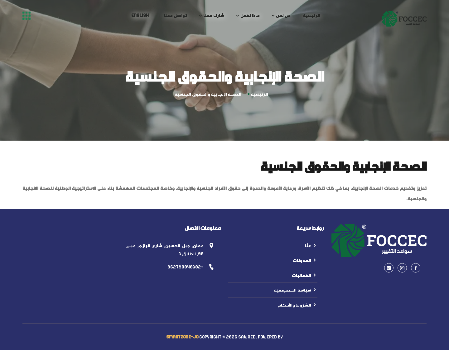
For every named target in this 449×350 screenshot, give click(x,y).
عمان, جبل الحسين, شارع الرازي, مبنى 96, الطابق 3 (164, 250)
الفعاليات (304, 275)
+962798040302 (185, 267)
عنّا (311, 245)
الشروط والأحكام (297, 305)
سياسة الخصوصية (295, 290)
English (140, 15)
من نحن (283, 15)
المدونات (304, 260)
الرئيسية (311, 15)
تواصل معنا (175, 15)
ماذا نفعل (250, 15)
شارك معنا (213, 15)
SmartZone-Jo (182, 337)
